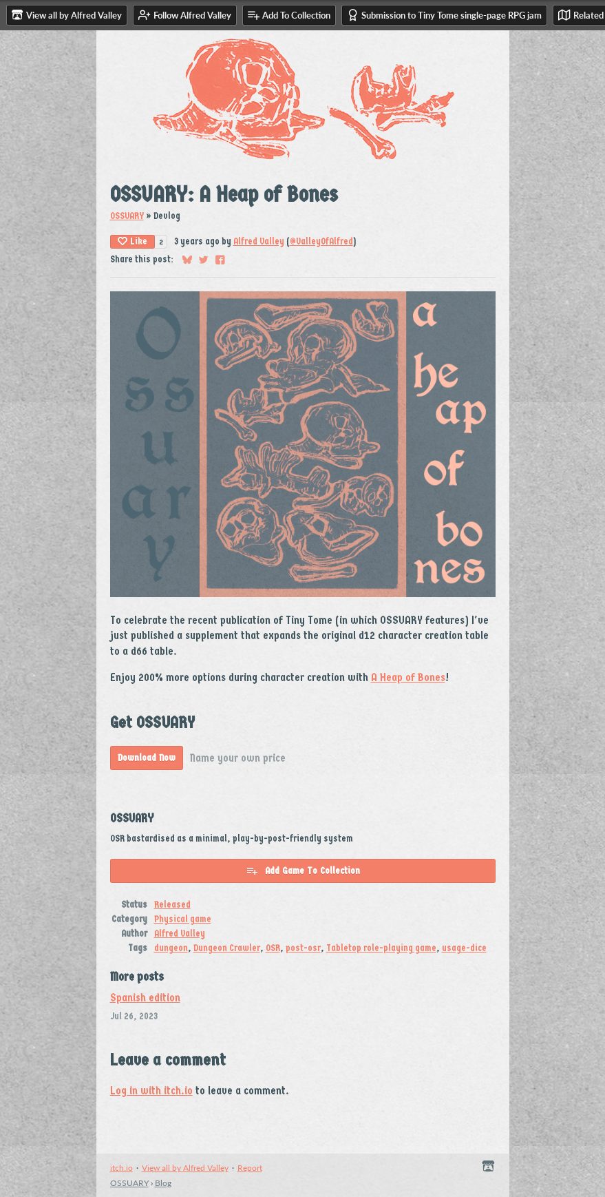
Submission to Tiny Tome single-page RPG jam (444, 15)
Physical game (182, 919)
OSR (273, 948)
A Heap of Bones (408, 677)
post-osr (303, 948)
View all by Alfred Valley (185, 1168)
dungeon (171, 948)
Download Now (147, 758)
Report (249, 1168)
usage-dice (464, 948)
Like (132, 241)
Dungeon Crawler (226, 948)
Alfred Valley (258, 241)
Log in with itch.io (151, 1090)
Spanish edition (145, 997)
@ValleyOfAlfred (321, 241)
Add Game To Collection (303, 870)
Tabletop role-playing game (381, 948)
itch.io (121, 1168)
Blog (163, 1183)
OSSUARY (127, 216)
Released (172, 904)
